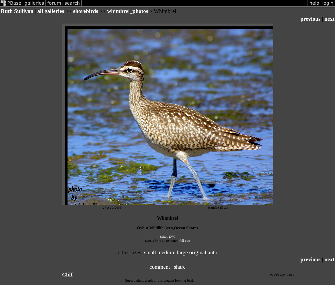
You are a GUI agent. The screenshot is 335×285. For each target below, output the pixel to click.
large (182, 252)
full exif (184, 241)
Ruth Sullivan (17, 11)
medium (167, 252)
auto (212, 252)
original (197, 252)
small (150, 252)
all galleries (50, 11)
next (329, 19)
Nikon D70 (167, 236)
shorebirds (85, 11)
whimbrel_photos (127, 11)
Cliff (67, 275)
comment (160, 267)
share (179, 267)
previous (310, 19)
